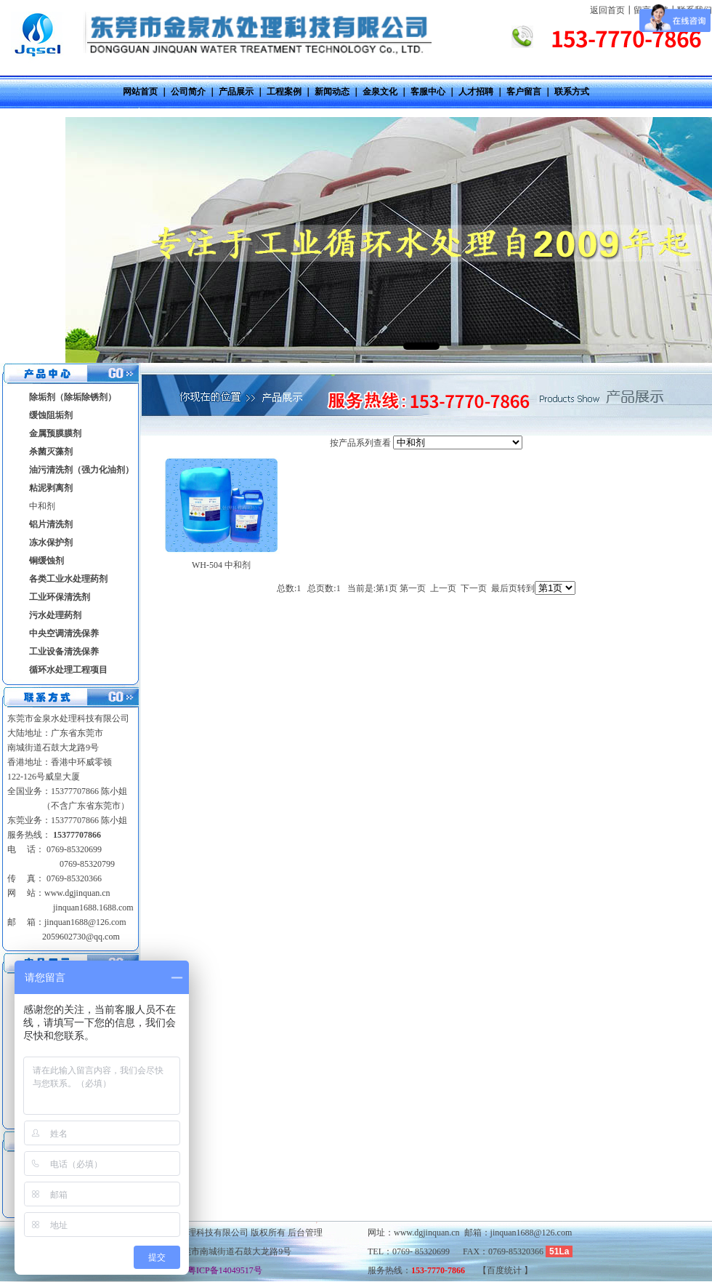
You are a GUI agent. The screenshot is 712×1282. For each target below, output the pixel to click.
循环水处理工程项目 (68, 670)
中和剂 (42, 506)
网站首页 (140, 92)
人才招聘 (475, 92)
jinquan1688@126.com (85, 922)
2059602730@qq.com (81, 937)
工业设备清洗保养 (64, 651)
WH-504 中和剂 (221, 565)
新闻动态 (332, 92)
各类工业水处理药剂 (68, 579)
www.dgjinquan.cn (77, 893)
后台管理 (305, 1232)
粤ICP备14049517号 (220, 1270)
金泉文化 (380, 92)
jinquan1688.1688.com (92, 907)
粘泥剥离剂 (51, 488)
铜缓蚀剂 (46, 561)
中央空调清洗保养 (64, 633)
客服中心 (427, 92)
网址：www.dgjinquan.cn (414, 1232)
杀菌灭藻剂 (51, 451)
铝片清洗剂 (51, 524)
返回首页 (607, 10)
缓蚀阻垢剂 (51, 415)
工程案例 (284, 92)
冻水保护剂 (51, 542)
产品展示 (236, 92)
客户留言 (523, 92)
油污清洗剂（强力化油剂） (81, 470)
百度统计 (505, 1270)
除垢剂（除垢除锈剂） (72, 397)
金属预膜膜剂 (55, 433)
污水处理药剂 (55, 615)
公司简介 (188, 92)
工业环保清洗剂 (59, 597)
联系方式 (571, 92)
